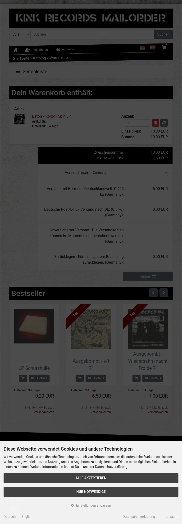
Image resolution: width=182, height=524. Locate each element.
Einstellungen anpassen (91, 505)
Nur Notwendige (90, 492)
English (27, 517)
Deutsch (10, 517)
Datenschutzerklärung (139, 517)
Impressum (170, 517)
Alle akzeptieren (91, 478)
